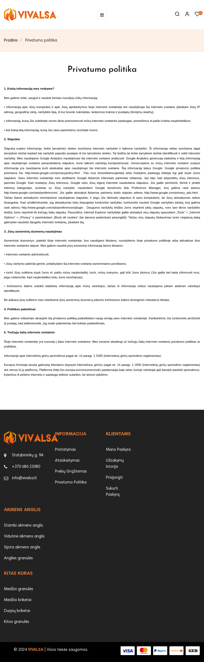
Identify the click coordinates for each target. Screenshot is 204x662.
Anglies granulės (18, 558)
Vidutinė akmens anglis (24, 537)
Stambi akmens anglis (23, 526)
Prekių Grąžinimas (71, 472)
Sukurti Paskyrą (113, 492)
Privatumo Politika (71, 483)
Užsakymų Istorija (115, 464)
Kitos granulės (16, 622)
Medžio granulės (18, 589)
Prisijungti (114, 478)
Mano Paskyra (118, 450)
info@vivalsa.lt (24, 478)
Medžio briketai (17, 600)
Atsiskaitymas (67, 461)
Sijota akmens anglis (22, 547)
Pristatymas (65, 450)
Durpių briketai (17, 611)
